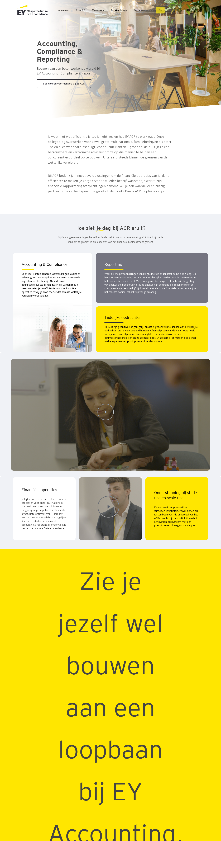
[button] (64, 83)
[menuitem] (160, 10)
